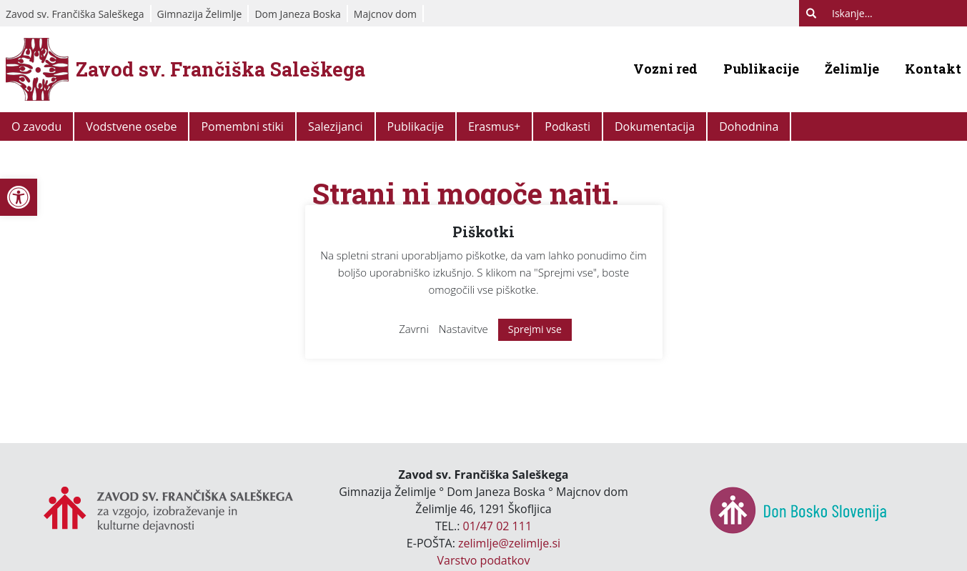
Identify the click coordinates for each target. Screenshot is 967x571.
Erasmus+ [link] (494, 126)
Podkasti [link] (567, 126)
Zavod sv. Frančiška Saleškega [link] (75, 14)
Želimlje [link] (852, 68)
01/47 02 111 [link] (497, 526)
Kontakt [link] (933, 68)
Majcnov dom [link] (385, 14)
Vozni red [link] (665, 68)
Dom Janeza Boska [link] (297, 14)
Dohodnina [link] (748, 126)
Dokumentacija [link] (655, 126)
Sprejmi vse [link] (535, 329)
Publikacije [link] (761, 68)
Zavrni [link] (414, 329)
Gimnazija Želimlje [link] (199, 14)
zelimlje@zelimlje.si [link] (509, 543)
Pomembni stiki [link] (242, 126)
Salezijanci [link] (335, 126)
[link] (18, 197)
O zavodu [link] (36, 126)
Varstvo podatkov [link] (483, 560)
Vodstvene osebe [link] (131, 126)
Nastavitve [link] (463, 329)
